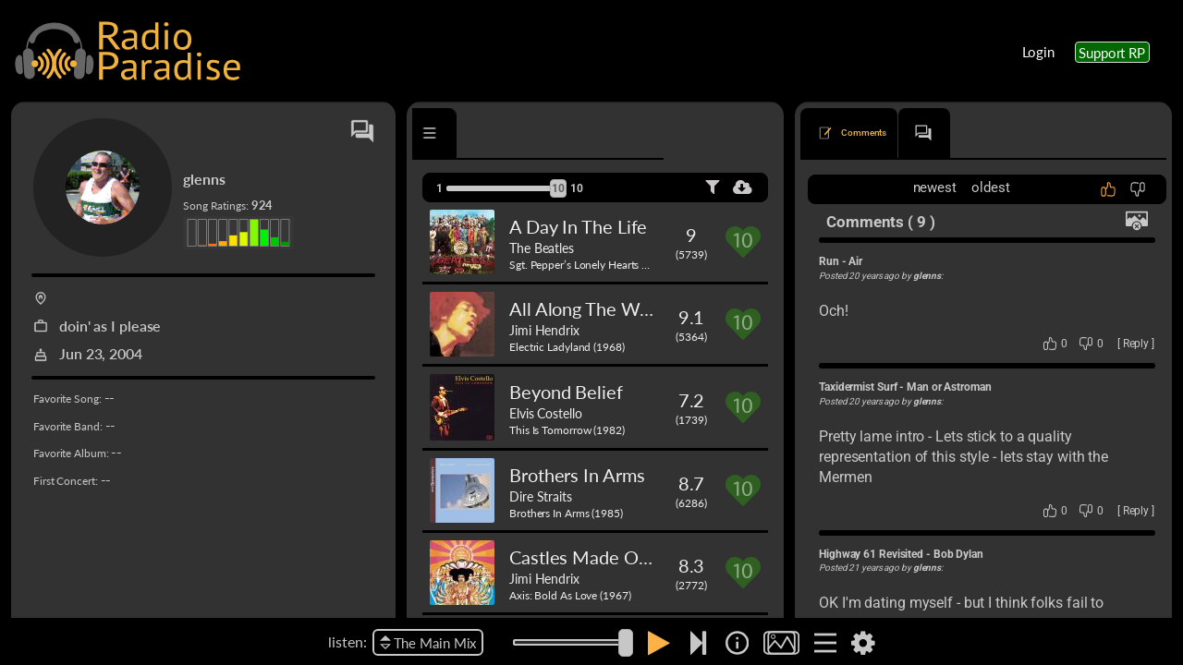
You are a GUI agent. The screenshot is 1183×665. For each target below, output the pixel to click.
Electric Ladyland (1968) (567, 347)
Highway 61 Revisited (871, 554)
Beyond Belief (566, 392)
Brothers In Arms (576, 475)
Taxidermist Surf (857, 387)
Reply (1136, 343)
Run (829, 261)
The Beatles (541, 247)
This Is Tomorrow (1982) (567, 430)
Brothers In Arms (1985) (566, 513)
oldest (990, 187)
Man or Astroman (949, 387)
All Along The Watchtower (615, 308)
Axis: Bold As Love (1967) (570, 595)
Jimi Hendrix (544, 329)
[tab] (465, 133)
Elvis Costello (545, 413)
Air (855, 261)
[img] (737, 643)
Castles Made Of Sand (599, 557)
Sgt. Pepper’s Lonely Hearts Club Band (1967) (617, 264)
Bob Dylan (958, 554)
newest (935, 187)
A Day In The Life (578, 226)
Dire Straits (540, 496)
